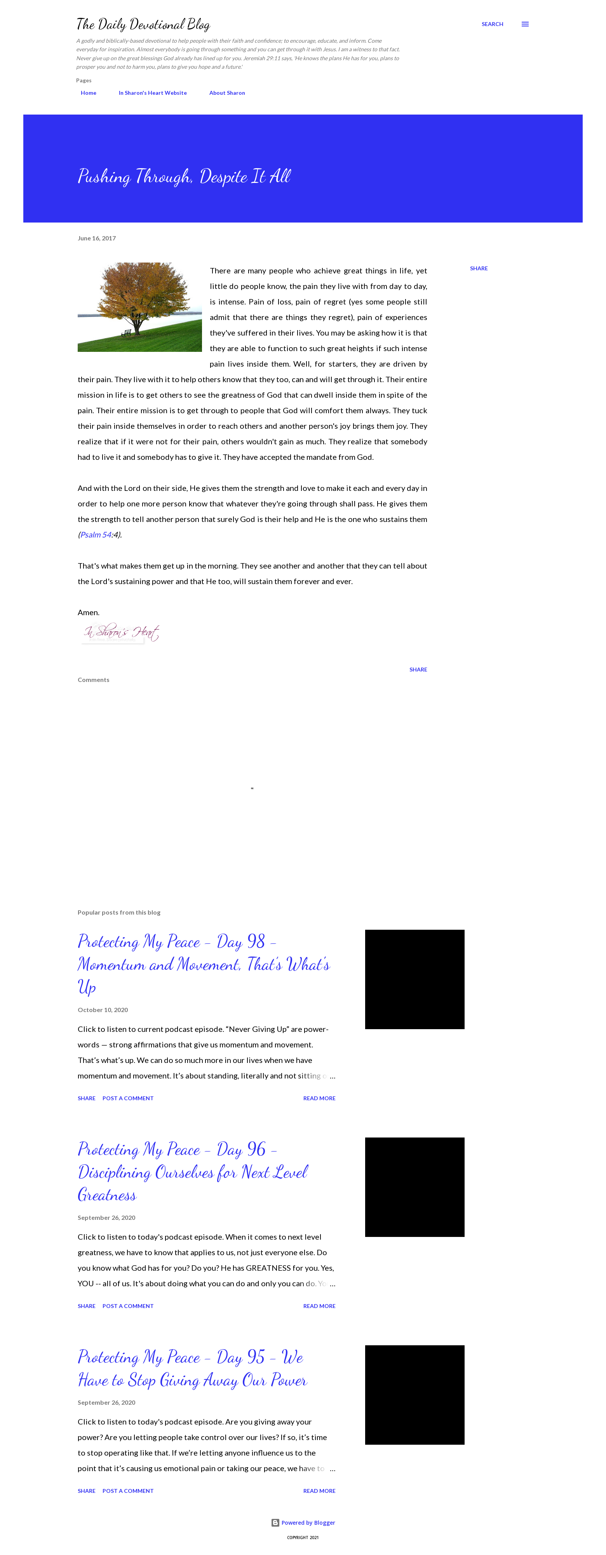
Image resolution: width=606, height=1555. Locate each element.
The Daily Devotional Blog (143, 24)
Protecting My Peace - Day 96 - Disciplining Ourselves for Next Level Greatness (192, 1171)
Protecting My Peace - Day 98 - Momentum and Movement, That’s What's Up (204, 964)
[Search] (492, 24)
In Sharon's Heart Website (148, 92)
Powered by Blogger (303, 1522)
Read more (319, 1098)
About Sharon (222, 92)
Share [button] (479, 268)
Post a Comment (128, 1098)
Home (84, 92)
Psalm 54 (95, 534)
